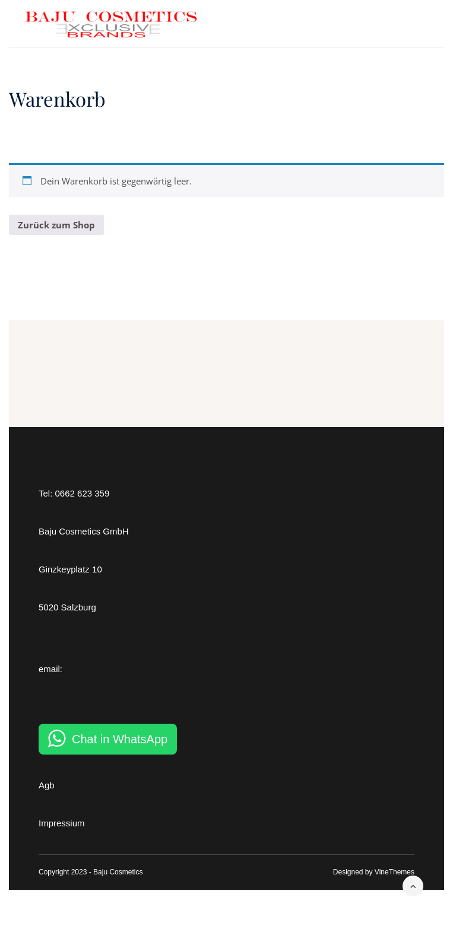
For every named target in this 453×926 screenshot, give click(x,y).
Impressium (62, 823)
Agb (47, 785)
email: (50, 669)
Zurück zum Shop (56, 225)
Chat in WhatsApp (119, 739)
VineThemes (394, 872)
